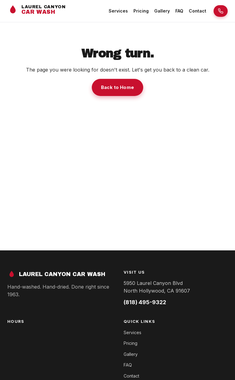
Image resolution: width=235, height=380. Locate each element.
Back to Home (117, 87)
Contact (197, 10)
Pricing (141, 10)
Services (118, 10)
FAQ (179, 10)
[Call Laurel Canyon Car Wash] (221, 11)
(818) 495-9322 (145, 302)
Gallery (162, 10)
